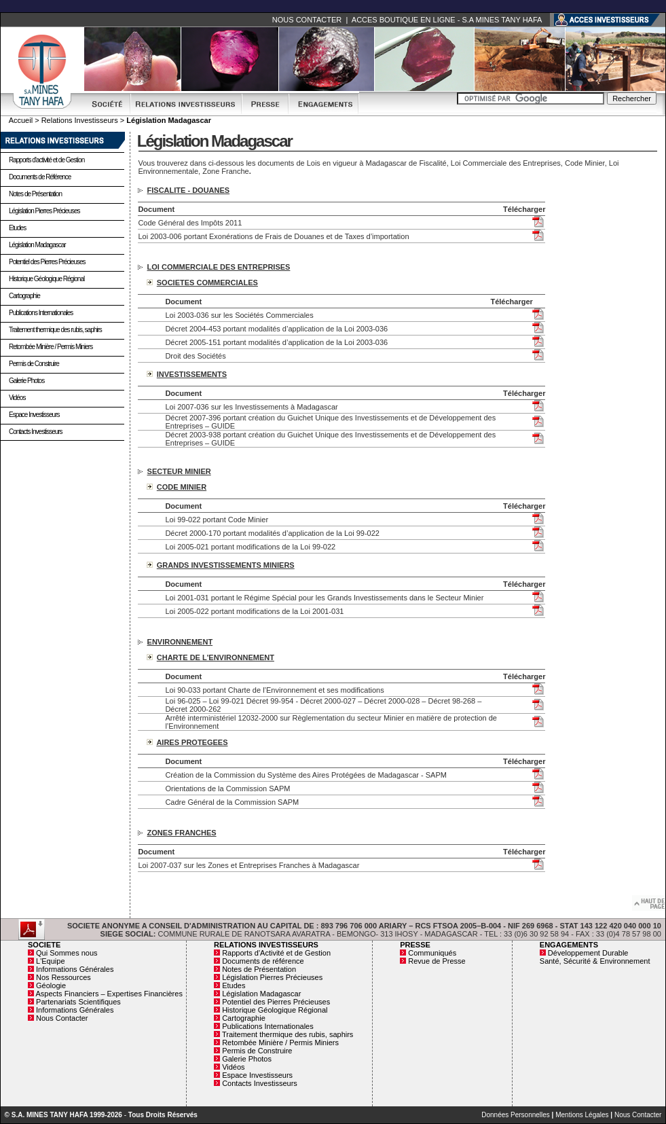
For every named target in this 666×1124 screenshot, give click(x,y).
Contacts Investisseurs (35, 431)
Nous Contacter (62, 1018)
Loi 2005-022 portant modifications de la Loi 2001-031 (254, 611)
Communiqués (432, 953)
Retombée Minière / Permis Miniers (50, 346)
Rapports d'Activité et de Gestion (276, 953)
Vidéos (17, 397)
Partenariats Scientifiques (78, 1002)
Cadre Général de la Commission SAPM (232, 802)
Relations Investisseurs (79, 120)
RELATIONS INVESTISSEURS (266, 945)
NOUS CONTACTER (306, 20)
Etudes (17, 228)
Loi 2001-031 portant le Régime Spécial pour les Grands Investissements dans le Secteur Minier (324, 598)
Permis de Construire (34, 363)
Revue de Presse (436, 961)
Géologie (51, 985)
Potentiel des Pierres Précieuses (47, 262)
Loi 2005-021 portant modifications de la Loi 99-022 (250, 547)
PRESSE (415, 945)
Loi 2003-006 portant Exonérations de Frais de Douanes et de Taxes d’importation (273, 236)
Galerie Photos (26, 380)
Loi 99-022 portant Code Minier (216, 519)
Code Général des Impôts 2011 (190, 223)
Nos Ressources (63, 977)
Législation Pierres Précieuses (44, 211)
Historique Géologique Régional (46, 279)
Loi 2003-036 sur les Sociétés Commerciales (239, 315)
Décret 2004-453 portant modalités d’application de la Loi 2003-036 (276, 329)
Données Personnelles (515, 1115)
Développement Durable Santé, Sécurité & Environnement (595, 957)
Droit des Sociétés (195, 356)
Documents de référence (262, 961)
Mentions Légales (581, 1115)
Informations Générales (74, 969)
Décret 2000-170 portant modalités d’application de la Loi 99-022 (272, 533)
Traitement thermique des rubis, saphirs (55, 329)
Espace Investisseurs (34, 414)
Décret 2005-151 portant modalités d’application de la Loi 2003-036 (276, 342)
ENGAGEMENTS (569, 945)
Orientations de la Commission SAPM (227, 788)
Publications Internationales (41, 312)
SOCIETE (44, 945)
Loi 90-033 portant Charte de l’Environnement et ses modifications (274, 690)
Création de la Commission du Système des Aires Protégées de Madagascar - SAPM (306, 775)
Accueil (21, 120)
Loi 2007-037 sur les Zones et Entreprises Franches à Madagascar (248, 865)
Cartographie (24, 296)
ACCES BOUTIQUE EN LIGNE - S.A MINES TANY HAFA (447, 20)
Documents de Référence (40, 177)
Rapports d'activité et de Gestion (46, 160)
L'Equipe (50, 961)
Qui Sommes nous (66, 953)
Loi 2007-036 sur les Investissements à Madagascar (251, 407)
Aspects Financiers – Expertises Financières (108, 994)
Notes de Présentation (35, 194)
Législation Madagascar (37, 245)
